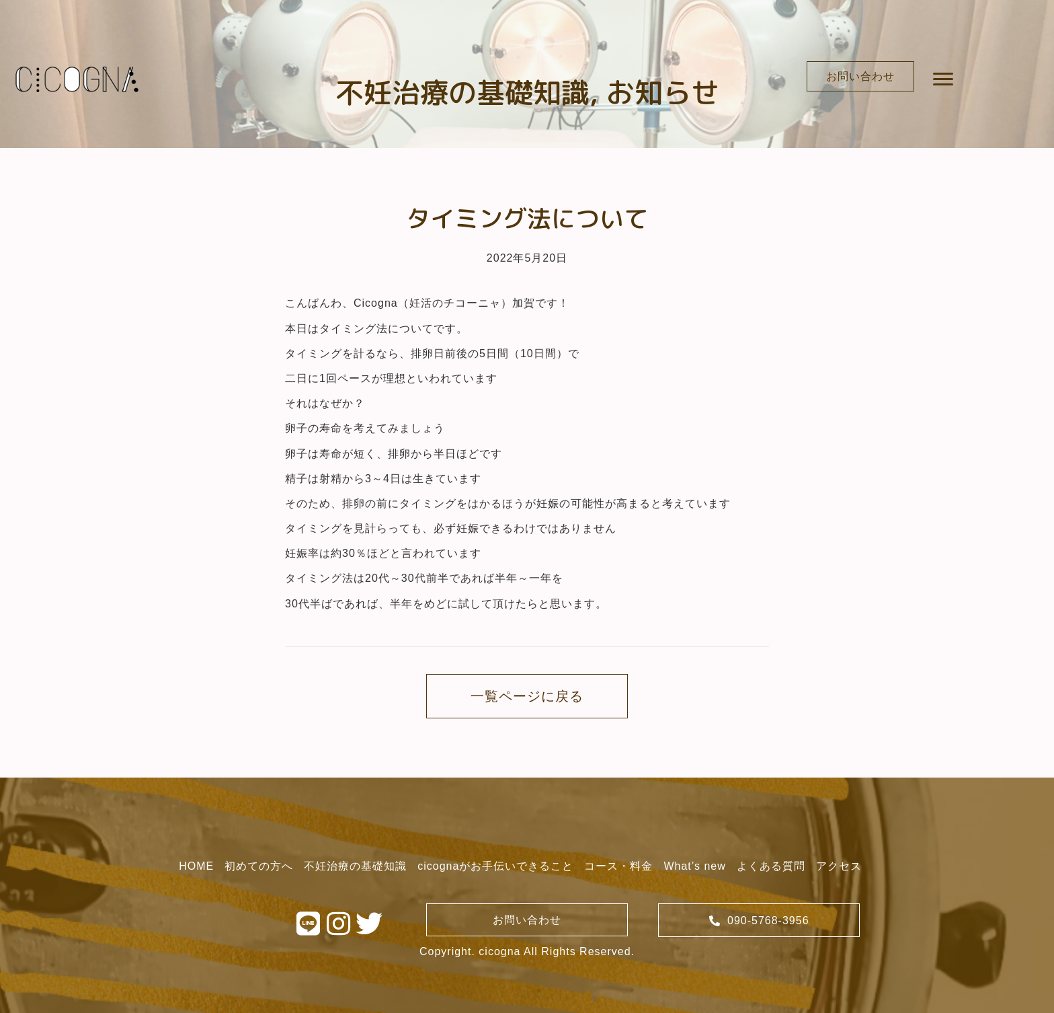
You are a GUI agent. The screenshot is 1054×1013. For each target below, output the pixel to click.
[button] (860, 76)
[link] (196, 866)
